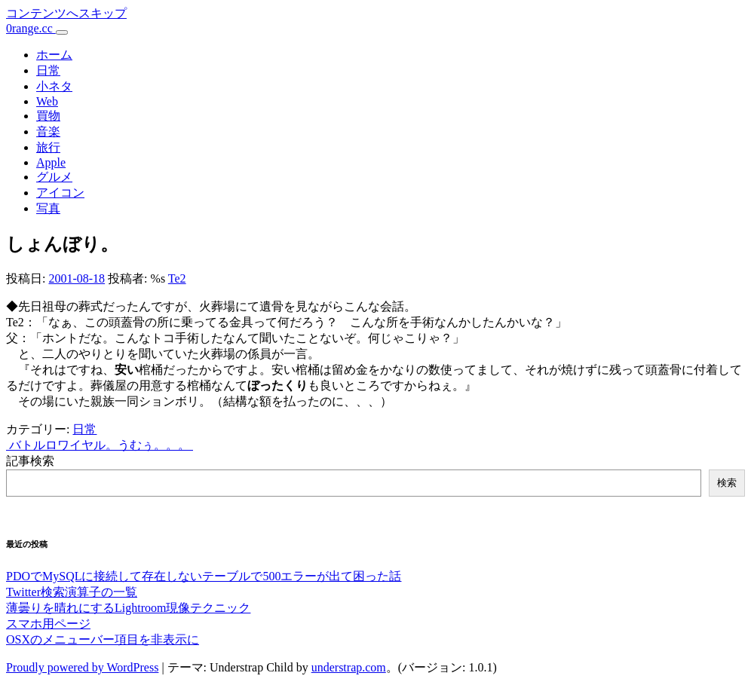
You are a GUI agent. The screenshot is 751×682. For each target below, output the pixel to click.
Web (47, 101)
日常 (48, 70)
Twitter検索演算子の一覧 (71, 592)
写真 (48, 208)
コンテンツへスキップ (66, 13)
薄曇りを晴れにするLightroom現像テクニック (128, 607)
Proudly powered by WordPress (82, 667)
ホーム (54, 54)
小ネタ (54, 86)
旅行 (48, 147)
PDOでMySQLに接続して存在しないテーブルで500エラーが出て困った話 (203, 576)
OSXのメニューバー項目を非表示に (102, 639)
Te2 (177, 278)
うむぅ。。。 (155, 445)
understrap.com (348, 667)
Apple (51, 162)
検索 (727, 482)
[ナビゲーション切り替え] (62, 32)
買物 (48, 115)
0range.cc (31, 28)
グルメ (54, 176)
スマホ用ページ (48, 623)
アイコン (60, 192)
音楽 (48, 131)
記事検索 (30, 460)
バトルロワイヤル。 (62, 445)
